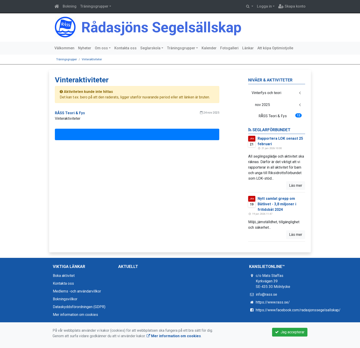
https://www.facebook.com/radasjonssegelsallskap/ (298, 310)
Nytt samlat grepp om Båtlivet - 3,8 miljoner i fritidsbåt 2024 (277, 204)
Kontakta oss (125, 48)
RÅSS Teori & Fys (280, 115)
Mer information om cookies (75, 314)
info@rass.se (266, 294)
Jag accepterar (289, 332)
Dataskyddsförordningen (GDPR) (79, 307)
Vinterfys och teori (266, 93)
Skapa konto (292, 6)
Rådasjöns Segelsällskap (161, 27)
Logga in (264, 6)
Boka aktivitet (64, 275)
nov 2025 (262, 105)
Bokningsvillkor (65, 299)
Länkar (248, 48)
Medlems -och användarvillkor (77, 291)
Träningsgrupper (94, 6)
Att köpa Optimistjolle (275, 48)
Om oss (101, 48)
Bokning (69, 6)
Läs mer (295, 185)
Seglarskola (150, 48)
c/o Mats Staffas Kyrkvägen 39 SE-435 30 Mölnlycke (273, 281)
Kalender (209, 48)
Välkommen (64, 48)
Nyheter (84, 48)
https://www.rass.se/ (273, 302)
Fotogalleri (229, 48)
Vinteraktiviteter (92, 59)
